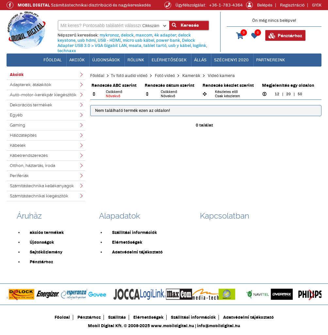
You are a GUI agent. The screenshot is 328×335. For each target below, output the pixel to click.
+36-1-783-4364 (226, 5)
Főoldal (97, 75)
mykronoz (109, 35)
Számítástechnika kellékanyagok (42, 185)
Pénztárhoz (285, 36)
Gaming (17, 125)
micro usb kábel (138, 40)
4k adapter (165, 35)
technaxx (66, 50)
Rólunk (135, 60)
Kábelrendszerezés (29, 155)
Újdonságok (106, 60)
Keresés (185, 25)
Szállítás (117, 317)
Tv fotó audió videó (129, 75)
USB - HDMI (109, 40)
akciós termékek (47, 232)
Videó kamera (221, 75)
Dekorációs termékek (31, 104)
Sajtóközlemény (46, 252)
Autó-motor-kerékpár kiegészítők (43, 94)
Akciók (77, 60)
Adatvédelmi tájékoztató (137, 252)
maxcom (144, 35)
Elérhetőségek (169, 60)
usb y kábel (179, 45)
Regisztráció (292, 5)
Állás (200, 60)
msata (135, 45)
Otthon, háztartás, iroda (32, 165)
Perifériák (19, 175)
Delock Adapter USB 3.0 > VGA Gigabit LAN (126, 43)
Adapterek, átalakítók (30, 84)
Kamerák (191, 75)
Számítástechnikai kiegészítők (39, 195)
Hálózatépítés (23, 135)
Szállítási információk (134, 232)
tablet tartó (154, 45)
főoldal (52, 60)
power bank (168, 40)
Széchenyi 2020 (231, 60)
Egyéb (16, 115)
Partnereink (270, 60)
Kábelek (18, 145)
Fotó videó (165, 75)
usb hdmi (86, 40)
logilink (199, 45)
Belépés (264, 5)
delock (127, 35)
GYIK (316, 5)
